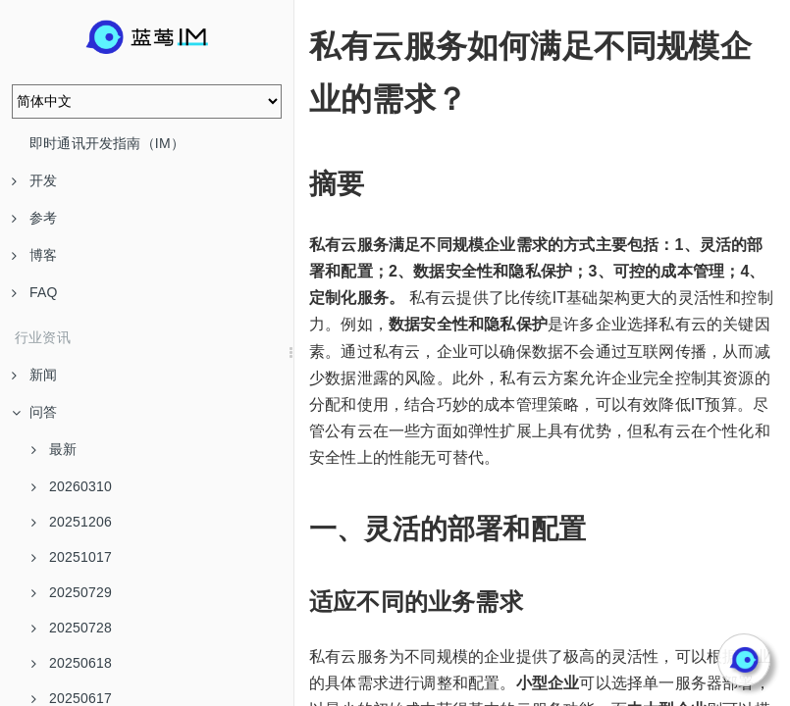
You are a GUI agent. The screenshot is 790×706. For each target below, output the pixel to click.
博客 (34, 255)
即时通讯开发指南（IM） (106, 143)
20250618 (71, 663)
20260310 (71, 486)
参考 (34, 218)
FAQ (35, 292)
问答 (34, 412)
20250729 (71, 592)
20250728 (71, 627)
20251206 (71, 522)
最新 (54, 449)
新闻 (34, 374)
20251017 (71, 557)
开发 (34, 180)
